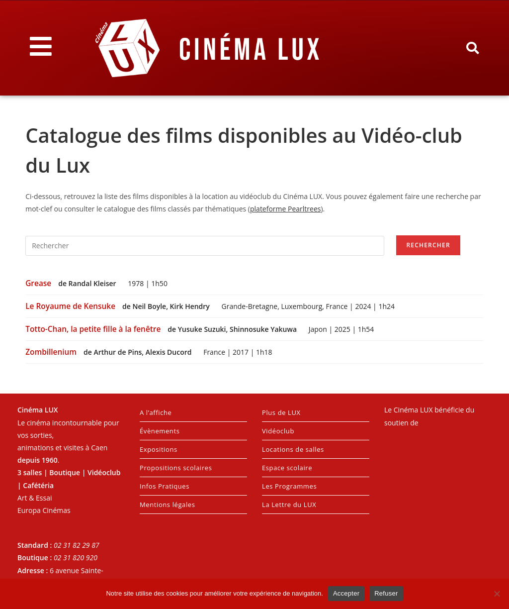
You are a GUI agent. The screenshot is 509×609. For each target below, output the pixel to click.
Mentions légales (167, 504)
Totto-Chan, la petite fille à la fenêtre (94, 329)
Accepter (346, 593)
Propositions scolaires (176, 467)
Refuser (386, 593)
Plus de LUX (281, 412)
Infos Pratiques (164, 486)
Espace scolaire (287, 467)
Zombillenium (52, 352)
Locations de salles (293, 449)
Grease (39, 283)
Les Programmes (289, 486)
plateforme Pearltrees (285, 208)
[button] (472, 48)
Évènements (159, 430)
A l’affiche (155, 412)
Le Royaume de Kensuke (71, 306)
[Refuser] (497, 594)
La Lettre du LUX (289, 504)
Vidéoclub (278, 430)
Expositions (158, 449)
